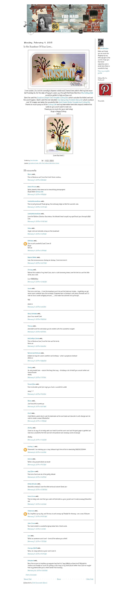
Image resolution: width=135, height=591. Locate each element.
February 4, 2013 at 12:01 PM (37, 263)
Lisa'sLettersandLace (34, 201)
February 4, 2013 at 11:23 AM (37, 234)
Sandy (30, 367)
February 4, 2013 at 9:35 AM (37, 194)
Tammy (30, 326)
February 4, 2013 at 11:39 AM (37, 250)
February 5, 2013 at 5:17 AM (37, 406)
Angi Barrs (31, 471)
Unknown (31, 511)
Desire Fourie (32, 187)
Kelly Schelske (32, 314)
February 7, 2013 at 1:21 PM (37, 529)
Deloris (30, 459)
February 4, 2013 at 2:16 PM (37, 307)
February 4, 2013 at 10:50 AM (37, 221)
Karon (30, 174)
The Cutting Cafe (87, 93)
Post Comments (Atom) (39, 583)
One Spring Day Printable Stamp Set (69, 100)
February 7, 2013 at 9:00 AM (37, 516)
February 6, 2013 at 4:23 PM (37, 477)
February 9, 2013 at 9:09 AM (37, 554)
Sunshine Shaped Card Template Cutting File (52, 98)
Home (59, 579)
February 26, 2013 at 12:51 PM (37, 570)
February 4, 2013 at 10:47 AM (37, 207)
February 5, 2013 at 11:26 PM (37, 440)
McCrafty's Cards (33, 338)
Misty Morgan (32, 484)
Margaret (31, 560)
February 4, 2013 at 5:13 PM (37, 332)
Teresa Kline (32, 384)
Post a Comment (31, 575)
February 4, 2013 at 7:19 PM (37, 377)
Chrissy (30, 270)
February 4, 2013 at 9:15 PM (37, 394)
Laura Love (31, 496)
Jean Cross (31, 523)
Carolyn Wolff (32, 548)
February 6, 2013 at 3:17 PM (37, 465)
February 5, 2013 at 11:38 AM (37, 421)
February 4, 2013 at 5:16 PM (37, 346)
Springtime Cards (33, 163)
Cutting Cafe (52, 104)
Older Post (89, 579)
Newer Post (28, 579)
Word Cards (55, 163)
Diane (29, 228)
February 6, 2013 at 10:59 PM (37, 490)
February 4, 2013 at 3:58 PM (37, 319)
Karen (30, 401)
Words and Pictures (34, 353)
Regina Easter (32, 257)
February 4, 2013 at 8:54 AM (37, 180)
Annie (29, 288)
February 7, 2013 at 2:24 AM (37, 504)
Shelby (30, 428)
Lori (29, 536)
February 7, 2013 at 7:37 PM (37, 541)
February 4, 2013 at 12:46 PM (37, 282)
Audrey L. (31, 446)
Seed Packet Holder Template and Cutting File (74, 102)
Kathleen (30, 241)
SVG (40, 163)
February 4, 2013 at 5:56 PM (37, 361)
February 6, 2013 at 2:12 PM (37, 452)
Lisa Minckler (104, 48)
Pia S (29, 413)
